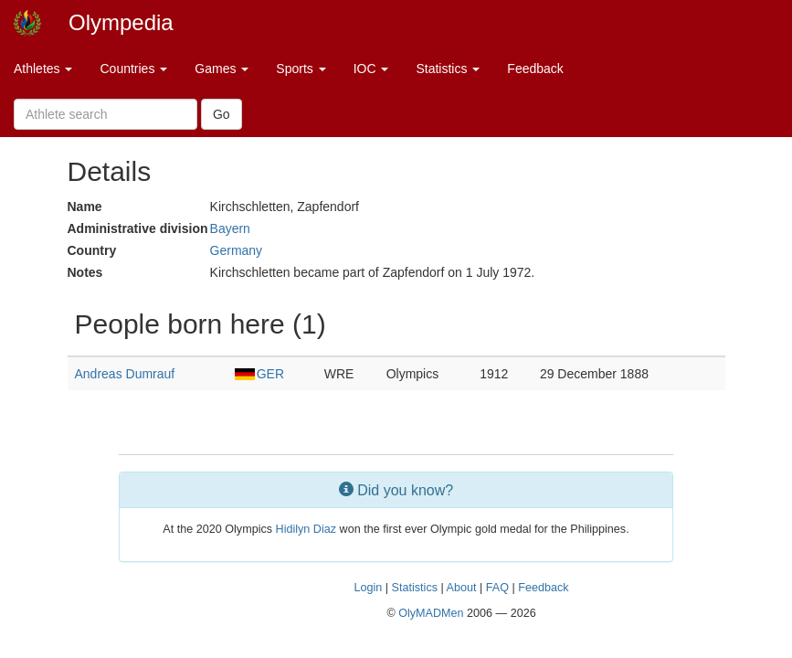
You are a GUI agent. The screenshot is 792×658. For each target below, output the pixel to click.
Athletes (43, 68)
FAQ (497, 587)
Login (368, 587)
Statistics (448, 68)
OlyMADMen (430, 613)
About (462, 587)
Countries (133, 68)
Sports (300, 68)
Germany (236, 250)
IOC (371, 68)
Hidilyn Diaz (306, 529)
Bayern (230, 228)
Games (221, 68)
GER (259, 373)
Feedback (535, 68)
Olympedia (121, 22)
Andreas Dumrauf (125, 373)
